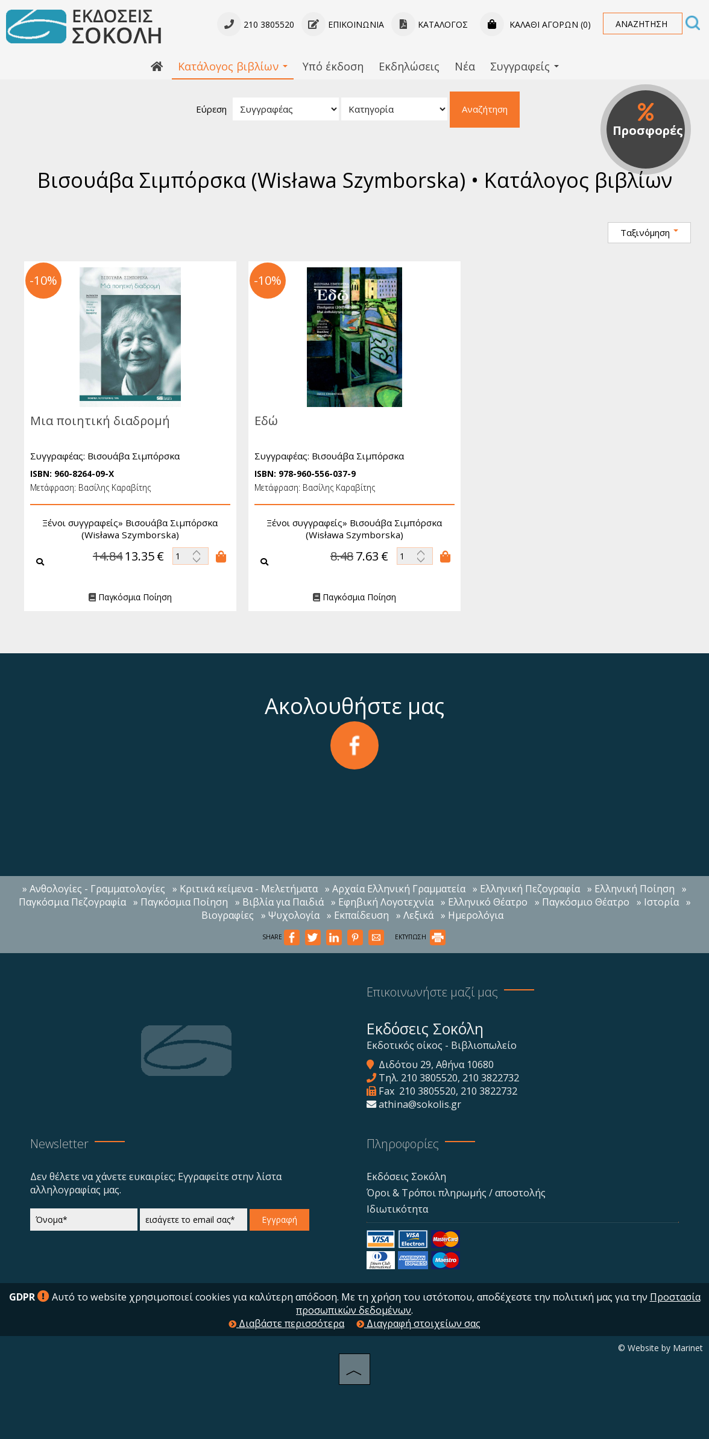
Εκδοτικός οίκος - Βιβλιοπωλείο (442, 1045)
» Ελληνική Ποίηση (631, 888)
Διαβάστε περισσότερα (286, 1323)
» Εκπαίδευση (358, 915)
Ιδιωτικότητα (397, 1209)
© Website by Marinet (660, 1348)
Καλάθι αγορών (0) (535, 24)
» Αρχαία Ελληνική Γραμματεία (395, 888)
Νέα (465, 66)
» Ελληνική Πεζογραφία (526, 888)
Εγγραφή (279, 1219)
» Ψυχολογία (290, 915)
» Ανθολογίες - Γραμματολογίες (93, 888)
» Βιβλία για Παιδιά (279, 902)
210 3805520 (429, 1077)
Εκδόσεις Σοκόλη (406, 1176)
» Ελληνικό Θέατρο (484, 902)
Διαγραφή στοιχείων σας (418, 1323)
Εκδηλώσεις (409, 66)
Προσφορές (648, 120)
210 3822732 (490, 1077)
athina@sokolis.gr (420, 1104)
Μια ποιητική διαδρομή (94, 420)
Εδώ (260, 420)
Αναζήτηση (485, 109)
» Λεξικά (414, 915)
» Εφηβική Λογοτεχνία (382, 902)
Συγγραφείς (524, 66)
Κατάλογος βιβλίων (233, 66)
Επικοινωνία (342, 24)
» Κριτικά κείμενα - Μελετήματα (245, 888)
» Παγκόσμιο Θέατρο (582, 902)
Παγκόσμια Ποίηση (124, 597)
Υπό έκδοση (333, 66)
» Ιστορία (658, 902)
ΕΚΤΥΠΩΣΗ (420, 937)
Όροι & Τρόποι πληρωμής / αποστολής (456, 1192)
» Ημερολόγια (472, 915)
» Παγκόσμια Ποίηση (180, 902)
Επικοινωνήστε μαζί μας (432, 992)
